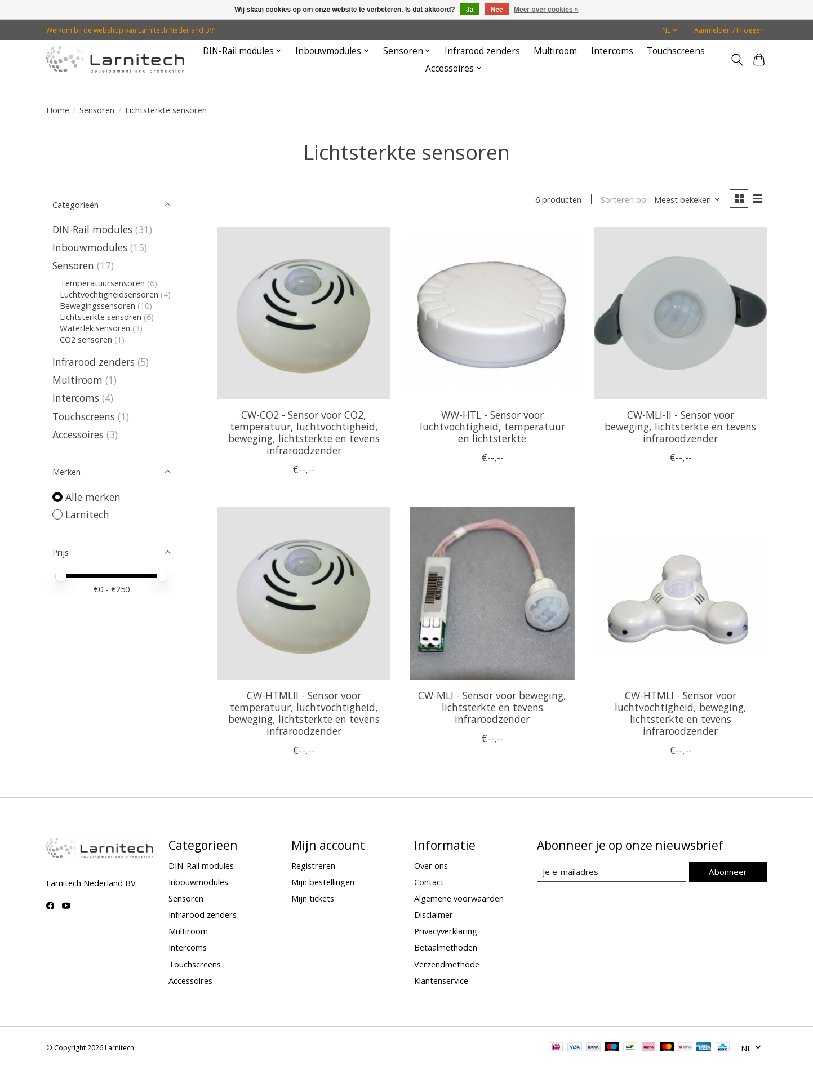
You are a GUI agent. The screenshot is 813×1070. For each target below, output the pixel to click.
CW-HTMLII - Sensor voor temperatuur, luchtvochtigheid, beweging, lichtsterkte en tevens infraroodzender (304, 713)
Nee (497, 10)
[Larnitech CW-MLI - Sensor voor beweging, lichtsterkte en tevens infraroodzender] (492, 594)
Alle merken (93, 497)
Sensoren (96, 110)
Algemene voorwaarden (459, 898)
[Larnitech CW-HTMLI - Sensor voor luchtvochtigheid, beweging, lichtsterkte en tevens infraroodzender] (680, 594)
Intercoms (612, 51)
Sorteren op (622, 200)
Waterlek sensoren (95, 328)
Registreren (313, 866)
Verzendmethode (446, 964)
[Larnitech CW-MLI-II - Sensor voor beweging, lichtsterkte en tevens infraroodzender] (680, 314)
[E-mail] (611, 872)
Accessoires (78, 434)
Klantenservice (441, 981)
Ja (469, 10)
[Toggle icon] (737, 60)
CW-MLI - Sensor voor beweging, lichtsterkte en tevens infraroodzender (492, 707)
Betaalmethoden (445, 948)
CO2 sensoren (86, 339)
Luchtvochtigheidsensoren (109, 294)
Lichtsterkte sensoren (100, 316)
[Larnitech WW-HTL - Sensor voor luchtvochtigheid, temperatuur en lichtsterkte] (492, 314)
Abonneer (728, 871)
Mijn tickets (312, 898)
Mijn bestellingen (322, 882)
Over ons (431, 866)
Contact (429, 882)
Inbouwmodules (89, 247)
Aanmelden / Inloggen (729, 30)
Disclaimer (433, 915)
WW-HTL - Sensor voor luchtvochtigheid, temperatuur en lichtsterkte (492, 427)
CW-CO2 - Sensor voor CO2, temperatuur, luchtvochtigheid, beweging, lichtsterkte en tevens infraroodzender (304, 433)
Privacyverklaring (445, 932)
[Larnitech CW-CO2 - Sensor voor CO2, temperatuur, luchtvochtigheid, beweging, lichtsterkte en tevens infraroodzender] (303, 314)
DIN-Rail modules (92, 229)
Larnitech (87, 514)
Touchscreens (676, 51)
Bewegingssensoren (97, 305)
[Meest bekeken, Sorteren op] (685, 200)
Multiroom (555, 51)
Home (57, 110)
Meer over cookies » (546, 10)
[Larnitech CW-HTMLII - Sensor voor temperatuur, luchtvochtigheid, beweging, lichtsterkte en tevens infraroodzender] (303, 594)
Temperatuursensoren (102, 282)
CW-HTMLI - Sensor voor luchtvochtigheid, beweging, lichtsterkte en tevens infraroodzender (681, 713)
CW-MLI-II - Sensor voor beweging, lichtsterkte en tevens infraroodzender (680, 427)
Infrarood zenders (482, 51)
